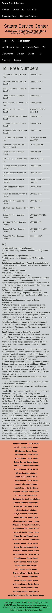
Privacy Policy (27, 603)
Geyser (20, 54)
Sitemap (7, 603)
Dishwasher (7, 54)
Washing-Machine (10, 47)
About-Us (31, 9)
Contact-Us (18, 9)
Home (5, 41)
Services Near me (28, 16)
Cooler (31, 54)
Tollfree (5, 9)
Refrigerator (24, 41)
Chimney (6, 60)
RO (39, 54)
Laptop (17, 60)
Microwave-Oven (31, 47)
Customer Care (9, 16)
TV (44, 47)
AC (13, 41)
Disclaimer (16, 603)
